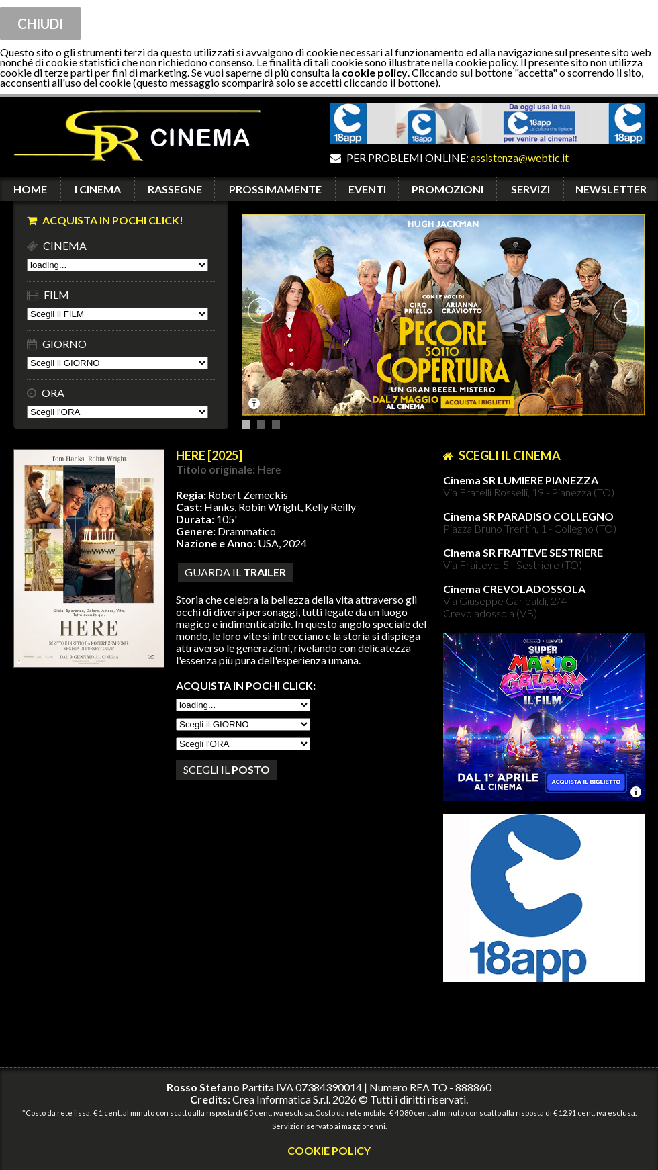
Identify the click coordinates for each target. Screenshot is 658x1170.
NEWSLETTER (611, 189)
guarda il (235, 572)
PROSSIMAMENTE (275, 189)
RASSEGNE (175, 189)
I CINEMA (98, 189)
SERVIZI (530, 189)
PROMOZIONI (447, 189)
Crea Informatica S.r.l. (281, 1099)
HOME (30, 189)
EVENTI (367, 189)
